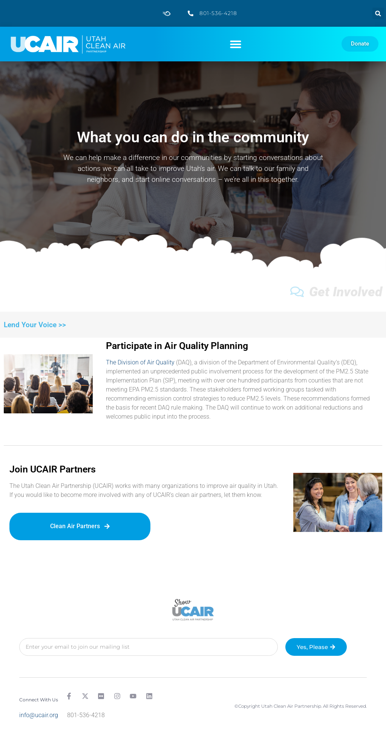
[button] (378, 13)
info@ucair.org (38, 715)
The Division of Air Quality (140, 362)
